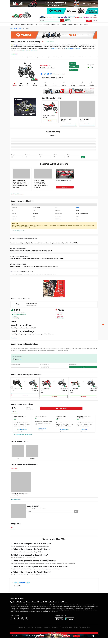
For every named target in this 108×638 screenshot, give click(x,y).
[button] (88, 67)
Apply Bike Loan (74, 66)
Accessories (47, 627)
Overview (22, 57)
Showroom (63, 57)
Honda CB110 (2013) (66, 119)
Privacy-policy (55, 627)
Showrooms (46, 24)
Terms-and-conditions (85, 627)
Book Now (65, 187)
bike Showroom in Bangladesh (72, 48)
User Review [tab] (14, 468)
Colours (43, 57)
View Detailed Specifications (19, 230)
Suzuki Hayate (34, 388)
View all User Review (15, 499)
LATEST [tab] (15, 411)
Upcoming (70, 24)
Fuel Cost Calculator (82, 57)
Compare (23, 24)
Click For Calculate (72, 364)
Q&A (49, 57)
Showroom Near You (59, 74)
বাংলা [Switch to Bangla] (67, 20)
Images (37, 57)
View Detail (50, 120)
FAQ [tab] (12, 527)
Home (12, 24)
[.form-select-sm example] (17, 157)
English (17, 598)
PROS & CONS (72, 57)
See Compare (24, 394)
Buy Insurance (73, 70)
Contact (75, 627)
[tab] (14, 84)
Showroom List (21, 627)
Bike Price (17, 24)
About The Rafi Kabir (22, 583)
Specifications (30, 57)
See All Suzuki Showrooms (17, 194)
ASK (76, 511)
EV (36, 24)
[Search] (49, 20)
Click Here (53, 48)
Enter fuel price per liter (44, 364)
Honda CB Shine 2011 (17, 388)
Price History (56, 57)
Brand (15, 28)
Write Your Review (61, 408)
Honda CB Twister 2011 (49, 116)
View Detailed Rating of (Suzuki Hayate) (23, 434)
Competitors (14, 57)
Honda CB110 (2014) (85, 119)
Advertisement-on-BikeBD (66, 627)
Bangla (22, 598)
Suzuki (19, 28)
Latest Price (30, 627)
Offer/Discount (38, 627)
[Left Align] (62, 20)
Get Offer (72, 63)
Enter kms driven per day (15, 364)
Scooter (64, 24)
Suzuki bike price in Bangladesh (30, 50)
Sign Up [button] (95, 20)
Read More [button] (14, 54)
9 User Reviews (50, 41)
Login (89, 20)
